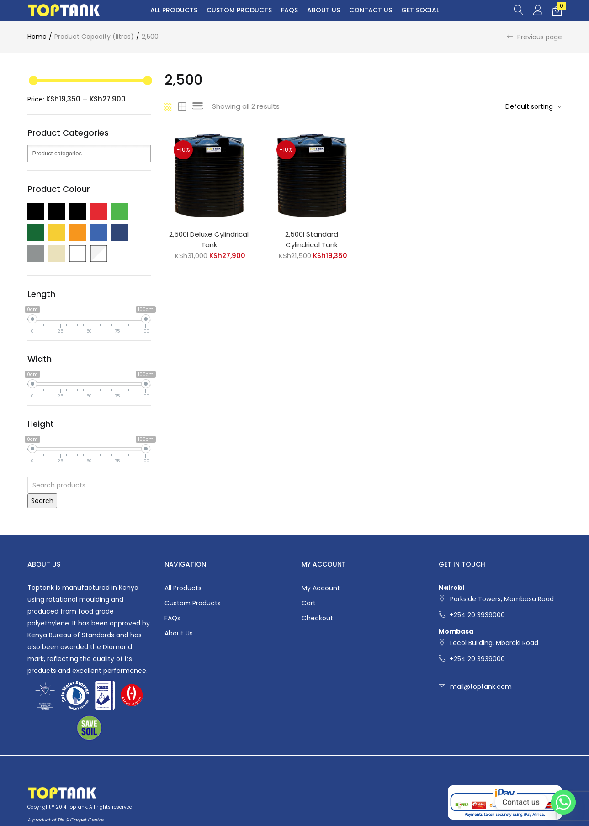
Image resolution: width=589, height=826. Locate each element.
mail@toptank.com (481, 686)
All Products (173, 10)
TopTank (77, 807)
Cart (309, 603)
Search (42, 500)
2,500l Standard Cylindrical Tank (311, 239)
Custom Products (239, 10)
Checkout (317, 618)
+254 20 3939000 (477, 615)
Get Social (420, 10)
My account (321, 588)
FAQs (289, 10)
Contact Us (370, 10)
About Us (323, 10)
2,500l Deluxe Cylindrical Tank (209, 239)
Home (37, 36)
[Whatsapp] (563, 802)
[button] (557, 10)
